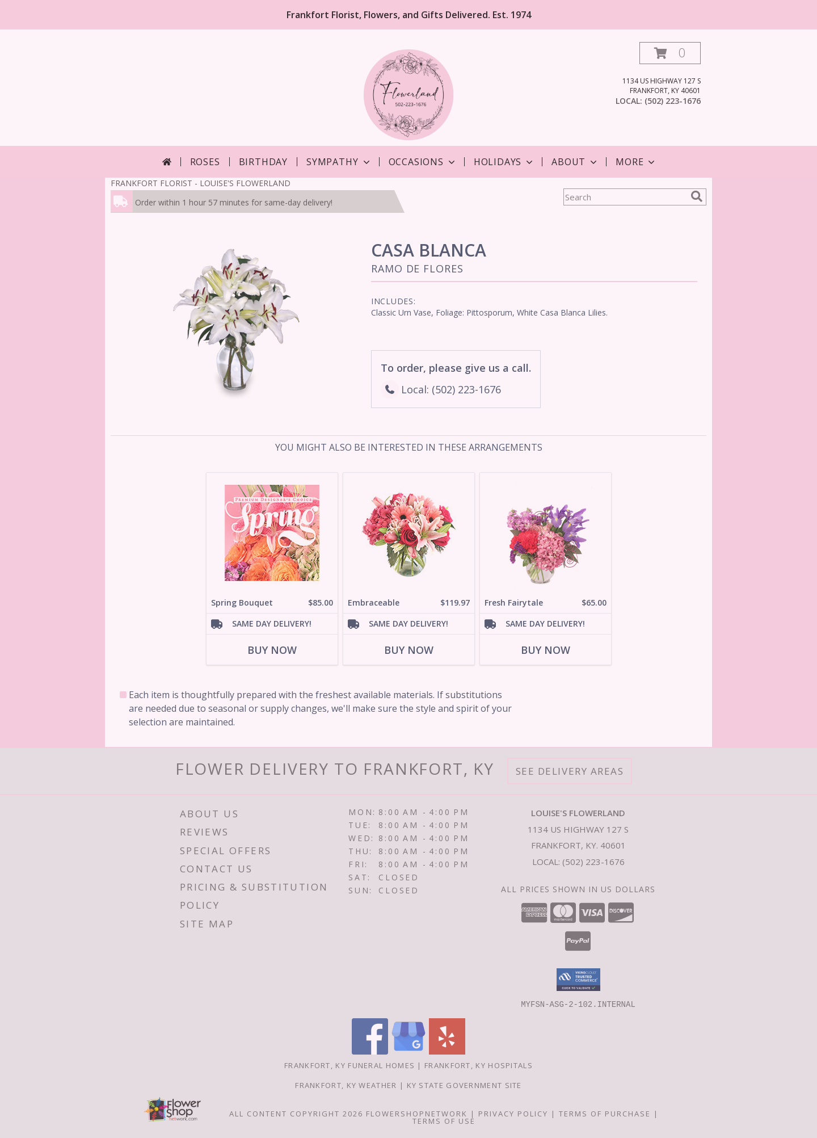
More (636, 162)
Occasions (423, 162)
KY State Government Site (464, 1085)
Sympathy (339, 162)
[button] (670, 53)
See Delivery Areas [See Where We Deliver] (570, 771)
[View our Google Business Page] (408, 1050)
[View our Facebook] (370, 1050)
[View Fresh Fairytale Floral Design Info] (545, 533)
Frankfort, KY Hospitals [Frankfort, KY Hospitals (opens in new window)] (478, 1065)
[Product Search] (624, 197)
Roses (205, 162)
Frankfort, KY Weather (346, 1085)
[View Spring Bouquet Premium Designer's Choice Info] (272, 533)
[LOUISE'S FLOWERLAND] (409, 94)
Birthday (263, 162)
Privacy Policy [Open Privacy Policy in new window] (513, 1113)
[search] (697, 196)
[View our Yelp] (447, 1050)
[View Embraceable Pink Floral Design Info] (408, 533)
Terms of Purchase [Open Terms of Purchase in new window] (605, 1113)
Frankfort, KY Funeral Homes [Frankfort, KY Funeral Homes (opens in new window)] (349, 1065)
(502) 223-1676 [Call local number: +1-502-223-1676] (673, 100)
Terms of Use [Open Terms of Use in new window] (443, 1120)
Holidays (504, 162)
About (575, 162)
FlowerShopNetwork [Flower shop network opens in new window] (417, 1113)
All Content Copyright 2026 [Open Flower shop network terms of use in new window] (296, 1113)
